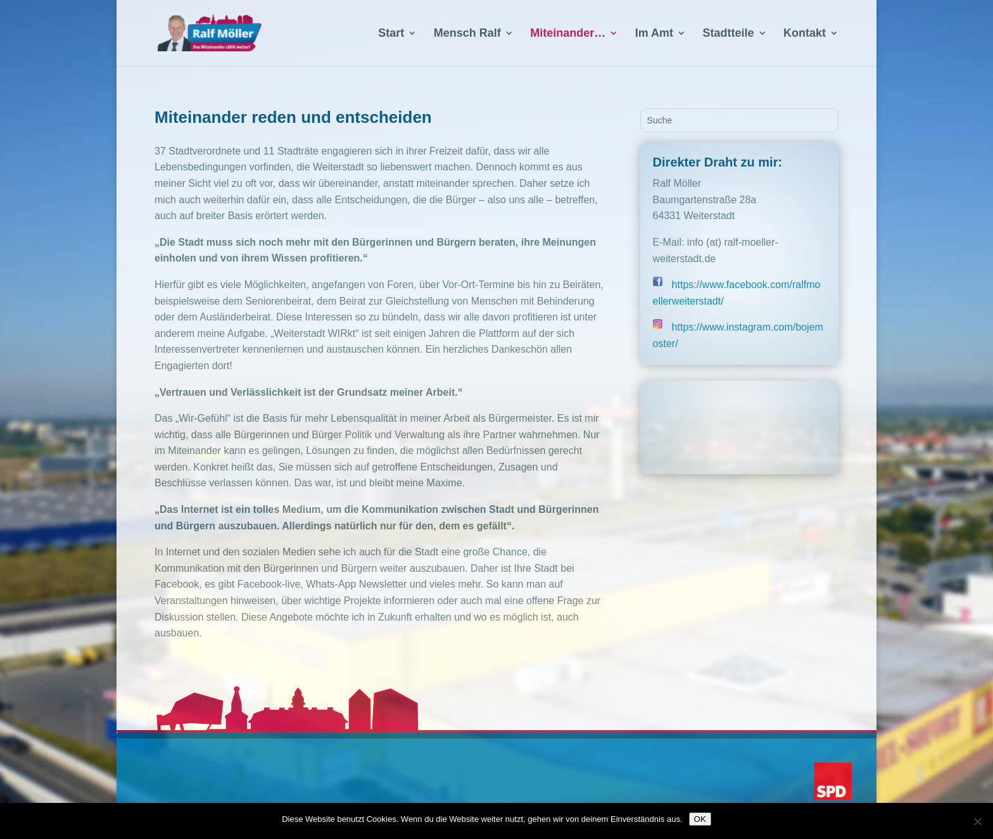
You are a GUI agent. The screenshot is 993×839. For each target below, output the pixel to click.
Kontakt (804, 33)
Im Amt (654, 33)
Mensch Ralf (467, 33)
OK (700, 819)
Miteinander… (567, 33)
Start (391, 33)
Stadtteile (728, 33)
